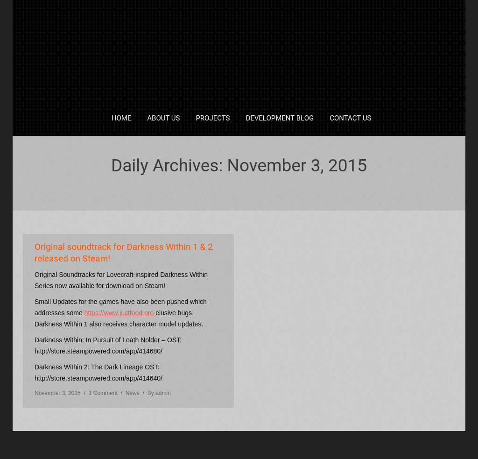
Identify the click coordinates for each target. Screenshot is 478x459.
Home (201, 186)
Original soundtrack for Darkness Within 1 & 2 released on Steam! (124, 252)
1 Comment (103, 393)
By (159, 393)
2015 (225, 186)
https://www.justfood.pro (119, 313)
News (133, 393)
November (255, 186)
